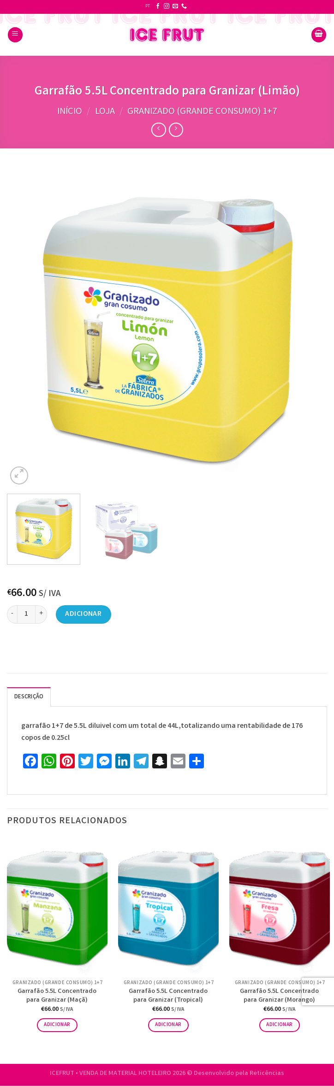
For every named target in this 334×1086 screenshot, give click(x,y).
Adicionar (83, 614)
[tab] (29, 697)
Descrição (28, 697)
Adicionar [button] (57, 1025)
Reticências (267, 1074)
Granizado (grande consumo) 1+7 (202, 112)
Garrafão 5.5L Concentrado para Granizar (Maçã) (57, 996)
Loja (105, 112)
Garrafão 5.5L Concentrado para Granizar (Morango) (279, 996)
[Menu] (15, 34)
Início (69, 112)
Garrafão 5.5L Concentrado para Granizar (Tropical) (168, 996)
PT (147, 6)
